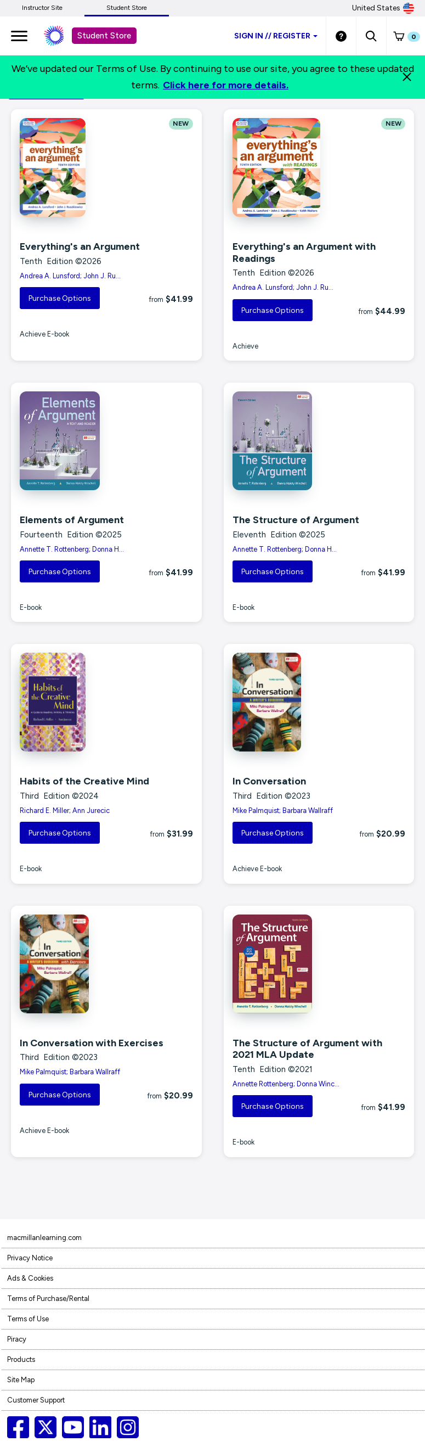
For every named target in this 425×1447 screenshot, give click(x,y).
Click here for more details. (225, 85)
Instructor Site (42, 8)
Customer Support (36, 1400)
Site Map (21, 1380)
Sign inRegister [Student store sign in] (276, 36)
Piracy (16, 1339)
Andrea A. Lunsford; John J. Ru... (70, 276)
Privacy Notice (30, 1258)
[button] (371, 35)
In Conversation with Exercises (91, 1043)
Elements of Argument (72, 520)
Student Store (126, 8)
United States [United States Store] (383, 8)
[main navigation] (19, 35)
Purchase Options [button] (60, 298)
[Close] (407, 77)
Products (21, 1359)
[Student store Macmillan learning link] (62, 36)
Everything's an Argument (80, 246)
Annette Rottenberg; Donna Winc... (286, 1084)
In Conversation (269, 781)
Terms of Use (28, 1319)
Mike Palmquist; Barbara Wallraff (283, 810)
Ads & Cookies (30, 1278)
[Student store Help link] (341, 36)
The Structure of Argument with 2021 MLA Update (307, 1049)
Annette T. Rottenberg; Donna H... (72, 549)
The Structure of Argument (296, 520)
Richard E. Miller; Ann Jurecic (65, 810)
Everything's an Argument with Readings (304, 252)
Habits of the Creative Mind (84, 781)
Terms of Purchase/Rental (48, 1298)
